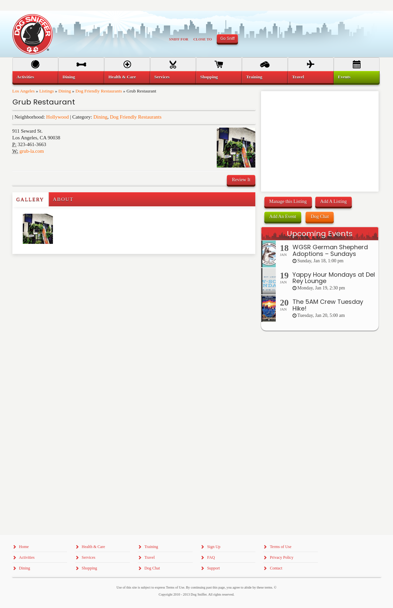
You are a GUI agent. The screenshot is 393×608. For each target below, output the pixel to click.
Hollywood (57, 117)
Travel (298, 76)
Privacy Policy (281, 557)
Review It (241, 179)
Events (344, 76)
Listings (46, 90)
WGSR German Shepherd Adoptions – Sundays (330, 250)
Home (24, 546)
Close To (202, 39)
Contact (276, 568)
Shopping (209, 76)
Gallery (30, 199)
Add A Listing (333, 201)
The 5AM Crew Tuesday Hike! (327, 305)
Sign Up (213, 546)
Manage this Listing (288, 201)
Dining (64, 90)
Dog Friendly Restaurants (98, 90)
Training (254, 76)
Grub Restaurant (43, 102)
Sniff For (178, 39)
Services (162, 76)
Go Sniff (227, 38)
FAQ (211, 557)
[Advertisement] (51, 267)
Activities (25, 76)
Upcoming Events (319, 233)
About (63, 199)
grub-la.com (31, 151)
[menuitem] (35, 77)
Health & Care (122, 76)
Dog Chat (320, 216)
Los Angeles (23, 90)
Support (213, 568)
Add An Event (282, 216)
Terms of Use (280, 546)
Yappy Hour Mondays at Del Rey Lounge (333, 277)
